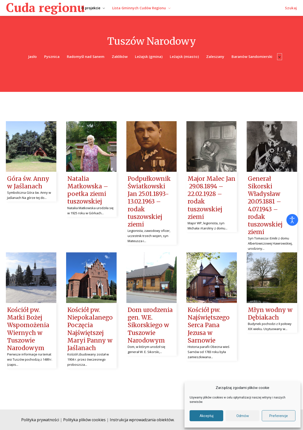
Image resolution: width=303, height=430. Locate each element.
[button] (291, 8)
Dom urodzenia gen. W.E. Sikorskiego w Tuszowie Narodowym (150, 325)
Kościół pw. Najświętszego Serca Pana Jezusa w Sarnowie (209, 325)
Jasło (32, 56)
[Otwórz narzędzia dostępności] (292, 220)
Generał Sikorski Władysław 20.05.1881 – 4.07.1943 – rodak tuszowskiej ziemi (265, 205)
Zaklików (119, 56)
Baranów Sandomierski (252, 56)
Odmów (242, 416)
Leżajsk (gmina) (148, 56)
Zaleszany (215, 56)
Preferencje (278, 416)
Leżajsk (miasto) (184, 56)
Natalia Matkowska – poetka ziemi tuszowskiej (87, 190)
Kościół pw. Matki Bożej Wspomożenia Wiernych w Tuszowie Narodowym (28, 329)
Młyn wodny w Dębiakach (270, 313)
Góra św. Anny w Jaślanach (28, 182)
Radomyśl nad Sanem (85, 56)
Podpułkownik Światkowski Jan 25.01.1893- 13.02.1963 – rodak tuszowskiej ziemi (149, 201)
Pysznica (52, 56)
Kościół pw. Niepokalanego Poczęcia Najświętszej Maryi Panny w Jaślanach (90, 329)
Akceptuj (206, 416)
